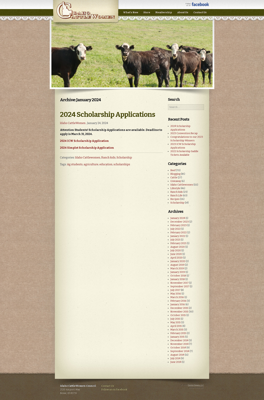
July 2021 (175, 239)
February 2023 (178, 225)
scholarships (121, 164)
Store (146, 12)
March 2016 (177, 297)
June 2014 (175, 362)
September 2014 (179, 351)
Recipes (174, 199)
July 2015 (175, 318)
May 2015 (175, 322)
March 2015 (177, 329)
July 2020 (175, 250)
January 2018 (177, 279)
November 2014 (179, 344)
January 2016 (177, 304)
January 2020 (177, 261)
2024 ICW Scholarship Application (84, 141)
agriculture (91, 164)
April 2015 (176, 326)
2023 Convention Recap (184, 133)
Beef (173, 170)
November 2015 (179, 311)
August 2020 (177, 246)
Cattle (173, 177)
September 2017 (179, 286)
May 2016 (175, 293)
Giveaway (175, 181)
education (105, 164)
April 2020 (176, 257)
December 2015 (179, 308)
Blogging (175, 174)
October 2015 (178, 315)
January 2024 (177, 218)
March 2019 (177, 268)
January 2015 (177, 336)
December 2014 (179, 340)
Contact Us (200, 12)
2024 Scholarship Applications (107, 114)
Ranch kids (108, 157)
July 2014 (175, 358)
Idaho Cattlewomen (87, 157)
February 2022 (178, 232)
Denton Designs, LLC (196, 385)
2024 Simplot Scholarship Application (87, 147)
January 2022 (177, 236)
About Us (182, 12)
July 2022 (175, 228)
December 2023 (179, 221)
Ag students (75, 164)
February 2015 (178, 333)
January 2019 (177, 272)
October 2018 (178, 275)
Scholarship (124, 157)
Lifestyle (175, 188)
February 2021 (178, 243)
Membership (163, 12)
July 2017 (175, 290)
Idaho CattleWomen (85, 13)
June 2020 (176, 254)
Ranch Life (176, 195)
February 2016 (178, 300)
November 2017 (179, 282)
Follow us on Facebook (114, 389)
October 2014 (178, 347)
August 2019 (177, 264)
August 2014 (177, 354)
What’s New (130, 12)
